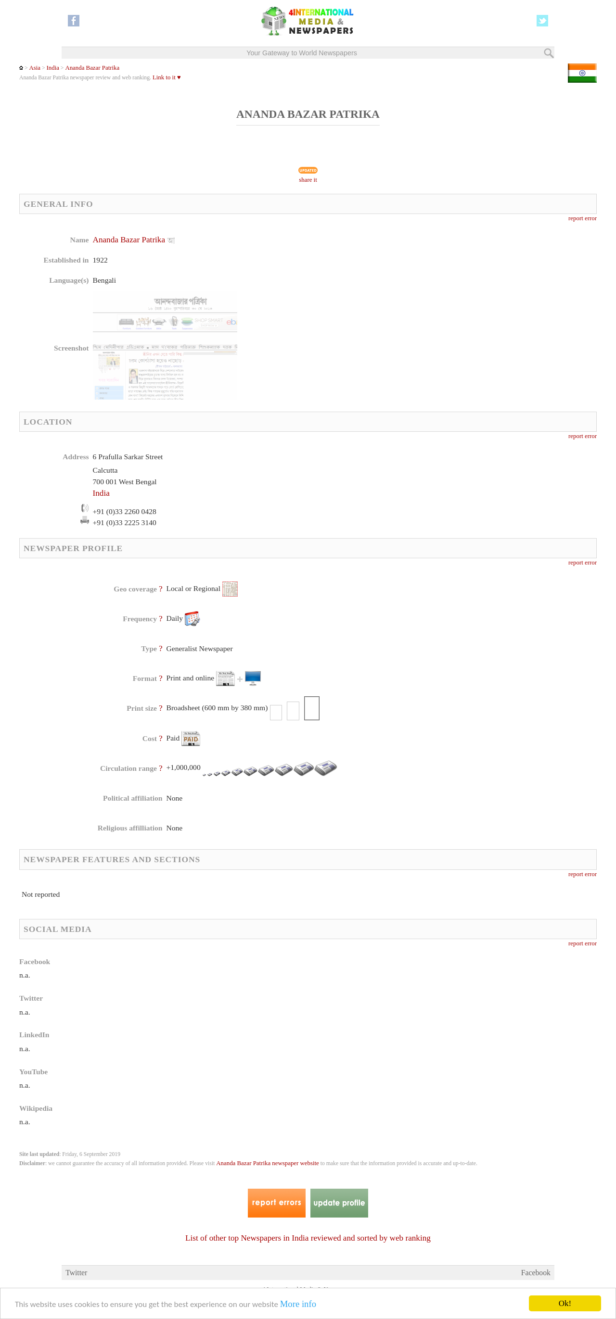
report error (582, 218)
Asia (34, 67)
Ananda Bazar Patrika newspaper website (267, 1163)
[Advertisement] (384, 295)
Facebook (536, 1273)
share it (308, 179)
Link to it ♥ (167, 77)
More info (298, 1304)
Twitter (76, 1273)
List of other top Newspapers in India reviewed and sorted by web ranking (308, 1238)
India (53, 67)
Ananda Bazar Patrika (92, 67)
